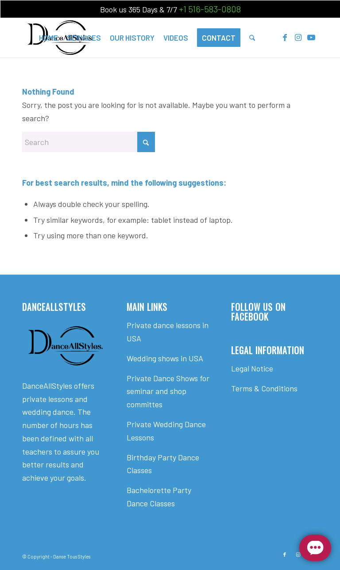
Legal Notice (252, 368)
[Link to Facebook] (284, 37)
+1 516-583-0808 (210, 9)
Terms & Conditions (264, 388)
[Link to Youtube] (311, 37)
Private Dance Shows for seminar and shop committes (168, 391)
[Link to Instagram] (298, 37)
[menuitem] (48, 37)
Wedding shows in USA (165, 358)
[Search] (252, 37)
